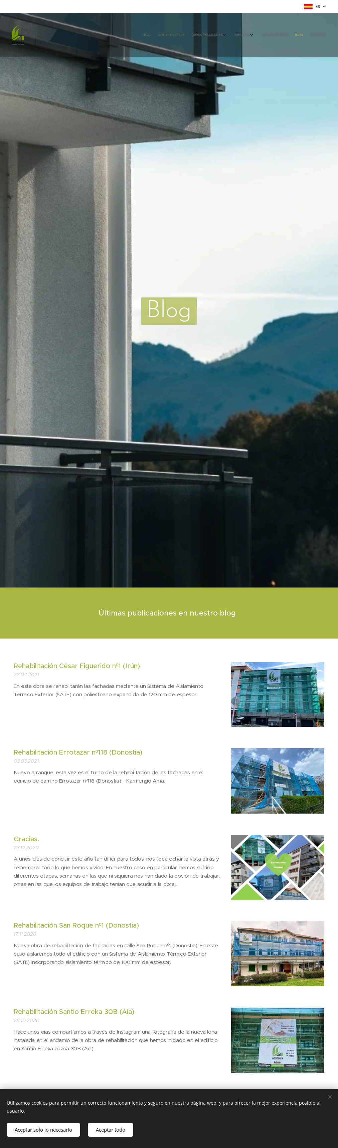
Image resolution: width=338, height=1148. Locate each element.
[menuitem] (277, 35)
